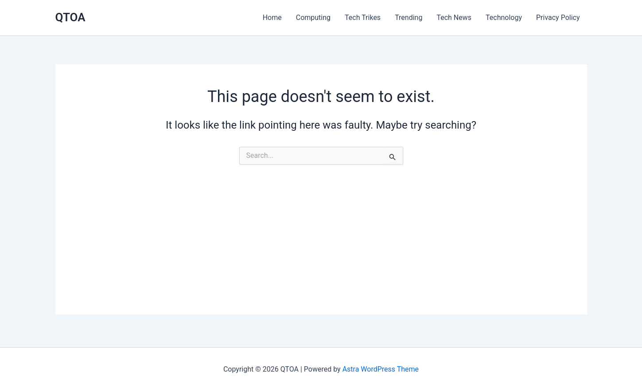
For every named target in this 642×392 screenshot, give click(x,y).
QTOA (70, 17)
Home (272, 17)
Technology (504, 17)
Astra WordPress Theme (380, 369)
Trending (408, 17)
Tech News (453, 17)
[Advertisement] (321, 252)
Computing (313, 17)
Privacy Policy (558, 17)
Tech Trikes (363, 17)
